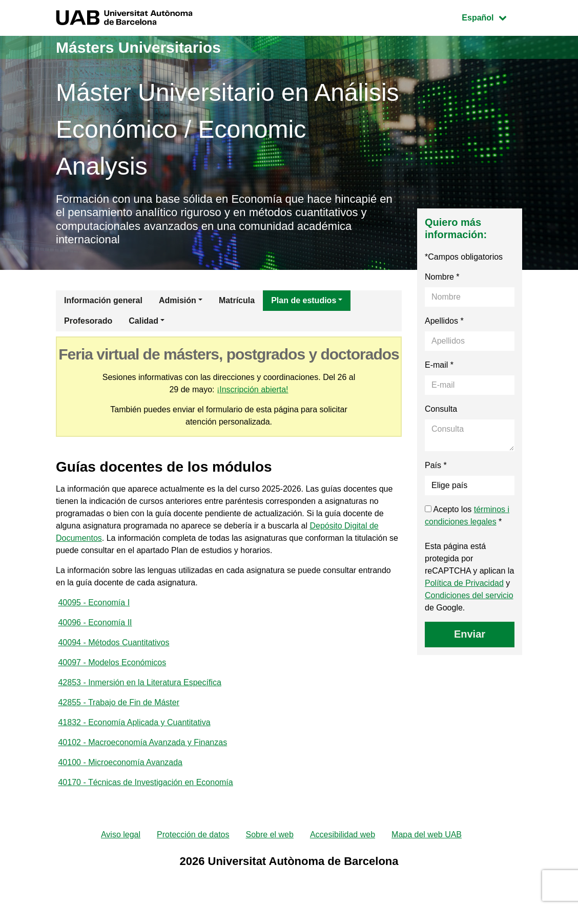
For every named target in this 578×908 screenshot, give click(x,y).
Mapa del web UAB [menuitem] (426, 834)
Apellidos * (444, 320)
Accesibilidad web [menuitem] (342, 834)
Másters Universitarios (138, 47)
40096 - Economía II (95, 622)
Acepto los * (467, 515)
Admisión (177, 300)
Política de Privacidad (464, 583)
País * (436, 465)
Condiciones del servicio (469, 595)
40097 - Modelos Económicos (112, 662)
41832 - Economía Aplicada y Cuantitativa (134, 722)
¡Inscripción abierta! (252, 389)
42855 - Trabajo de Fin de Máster (118, 702)
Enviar (469, 634)
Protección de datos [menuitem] (193, 834)
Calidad (143, 320)
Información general (103, 300)
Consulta (441, 409)
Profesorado (88, 320)
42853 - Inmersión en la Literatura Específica (139, 682)
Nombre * (442, 276)
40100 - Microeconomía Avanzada (120, 762)
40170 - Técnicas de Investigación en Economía (145, 782)
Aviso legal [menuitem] (120, 834)
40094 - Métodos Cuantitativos (113, 642)
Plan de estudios (303, 300)
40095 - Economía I (94, 602)
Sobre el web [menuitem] (269, 834)
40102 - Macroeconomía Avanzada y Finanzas (142, 742)
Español (491, 16)
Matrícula (237, 300)
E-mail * (439, 365)
